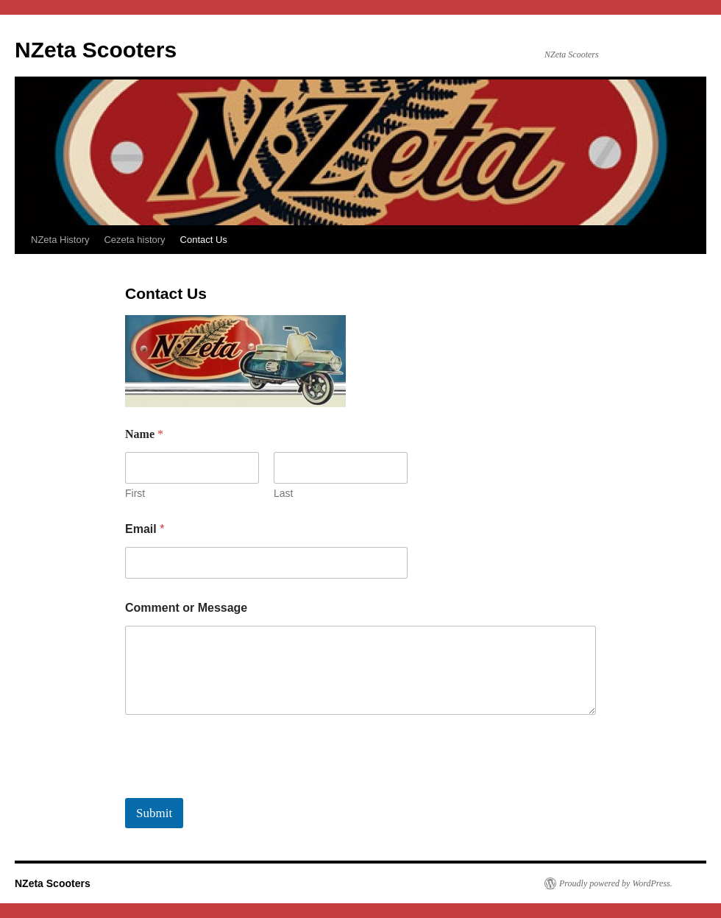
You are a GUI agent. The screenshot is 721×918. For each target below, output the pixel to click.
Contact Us (203, 239)
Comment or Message (186, 607)
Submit (154, 813)
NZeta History (60, 239)
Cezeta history (134, 239)
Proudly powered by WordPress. (615, 883)
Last (283, 493)
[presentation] (237, 788)
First (135, 493)
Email (144, 529)
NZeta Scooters (96, 50)
